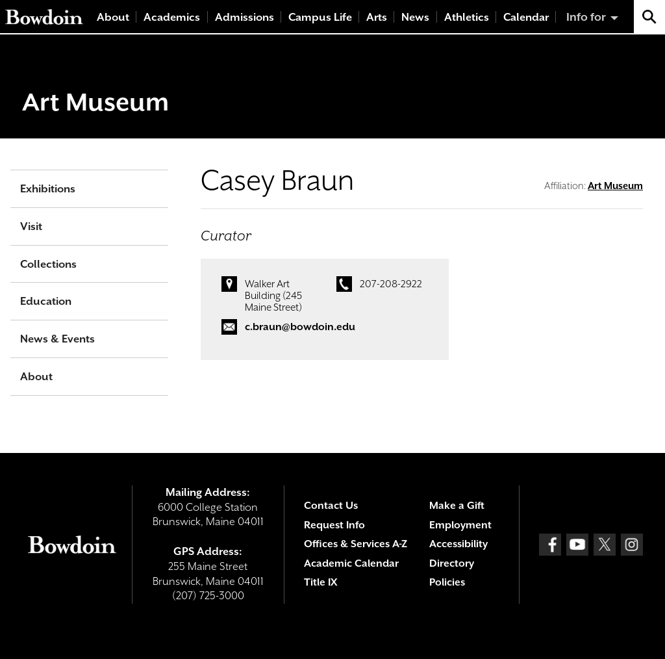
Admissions (244, 17)
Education (45, 301)
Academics (172, 17)
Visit (31, 226)
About (113, 17)
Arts (376, 17)
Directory (451, 563)
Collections (48, 264)
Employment (460, 525)
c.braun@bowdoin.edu (300, 327)
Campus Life (320, 17)
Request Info (334, 525)
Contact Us (331, 505)
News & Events (57, 339)
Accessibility (458, 544)
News (415, 17)
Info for (586, 16)
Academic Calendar (351, 563)
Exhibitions (47, 189)
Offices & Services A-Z (355, 544)
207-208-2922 (391, 284)
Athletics (466, 17)
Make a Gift (456, 505)
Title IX (320, 582)
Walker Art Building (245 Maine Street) (273, 295)
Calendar (526, 17)
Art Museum (95, 102)
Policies (447, 582)
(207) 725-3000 (208, 595)
